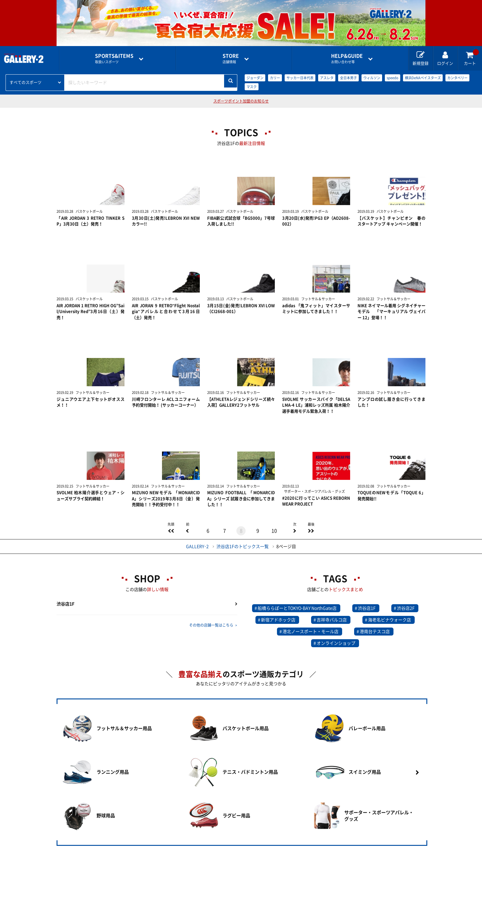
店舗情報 (231, 58)
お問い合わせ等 (347, 58)
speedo (392, 78)
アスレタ (327, 78)
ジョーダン (255, 78)
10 (274, 530)
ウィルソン (371, 78)
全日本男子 (348, 78)
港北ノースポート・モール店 (310, 631)
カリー (275, 78)
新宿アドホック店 (278, 620)
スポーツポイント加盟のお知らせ (241, 101)
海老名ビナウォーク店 (389, 620)
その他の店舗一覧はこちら (211, 625)
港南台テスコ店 (375, 631)
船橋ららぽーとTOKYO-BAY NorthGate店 (297, 608)
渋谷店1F (65, 604)
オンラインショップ (336, 643)
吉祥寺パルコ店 (332, 620)
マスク (252, 86)
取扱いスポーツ (114, 58)
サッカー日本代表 (300, 78)
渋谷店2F (406, 608)
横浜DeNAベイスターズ (423, 78)
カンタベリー (457, 78)
